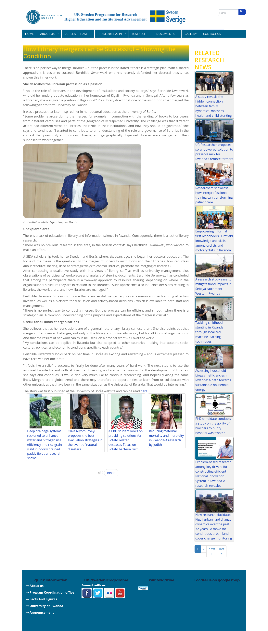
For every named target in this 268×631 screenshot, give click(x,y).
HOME (29, 34)
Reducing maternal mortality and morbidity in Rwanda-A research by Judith (166, 438)
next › (111, 473)
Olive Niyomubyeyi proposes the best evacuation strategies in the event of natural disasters (85, 440)
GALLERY (191, 34)
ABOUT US (48, 33)
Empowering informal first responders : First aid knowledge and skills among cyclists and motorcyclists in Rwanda (214, 240)
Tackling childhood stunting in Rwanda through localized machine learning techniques (209, 332)
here (144, 391)
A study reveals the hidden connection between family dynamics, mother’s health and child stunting (213, 106)
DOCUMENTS (166, 33)
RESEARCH (140, 33)
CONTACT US (212, 34)
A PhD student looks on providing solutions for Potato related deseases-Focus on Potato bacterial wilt (125, 440)
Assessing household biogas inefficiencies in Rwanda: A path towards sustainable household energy (213, 380)
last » (221, 551)
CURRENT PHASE (76, 33)
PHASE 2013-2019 (110, 33)
